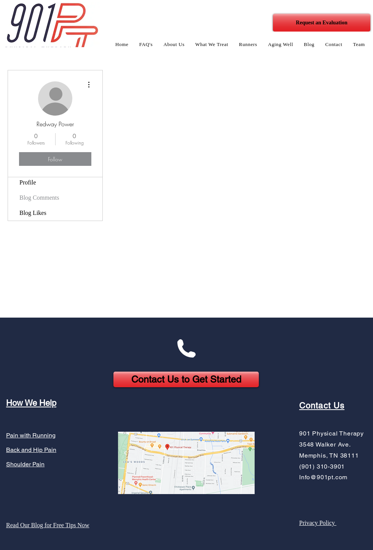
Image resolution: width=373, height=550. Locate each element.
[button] (174, 44)
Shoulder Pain (25, 464)
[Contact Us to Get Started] (186, 379)
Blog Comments (39, 197)
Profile (27, 182)
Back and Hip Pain (31, 449)
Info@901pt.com (323, 477)
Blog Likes (32, 213)
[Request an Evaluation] (321, 23)
